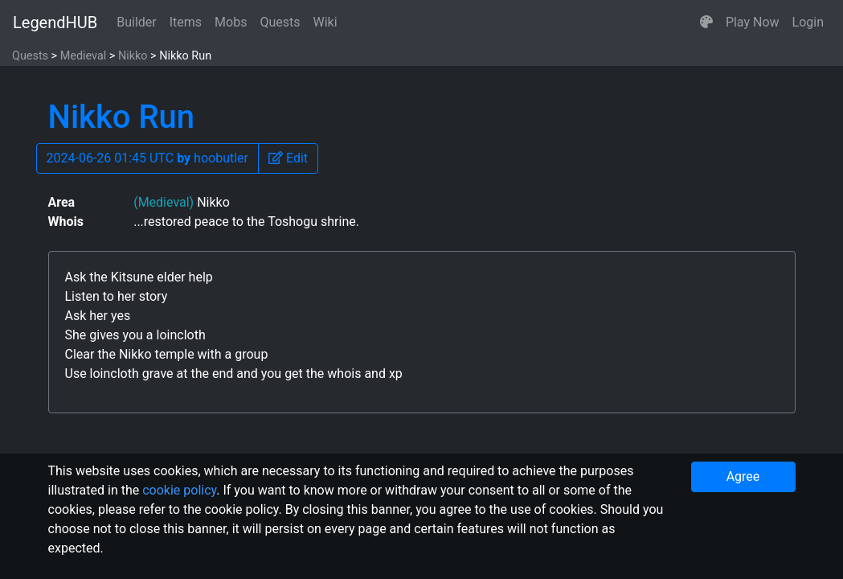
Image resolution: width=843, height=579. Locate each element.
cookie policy (179, 490)
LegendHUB (55, 22)
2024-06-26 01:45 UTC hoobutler (148, 158)
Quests (280, 22)
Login (808, 22)
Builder (137, 22)
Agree (743, 476)
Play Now (753, 22)
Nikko (133, 56)
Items (186, 22)
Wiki (325, 22)
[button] (706, 22)
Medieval (83, 56)
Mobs (231, 22)
